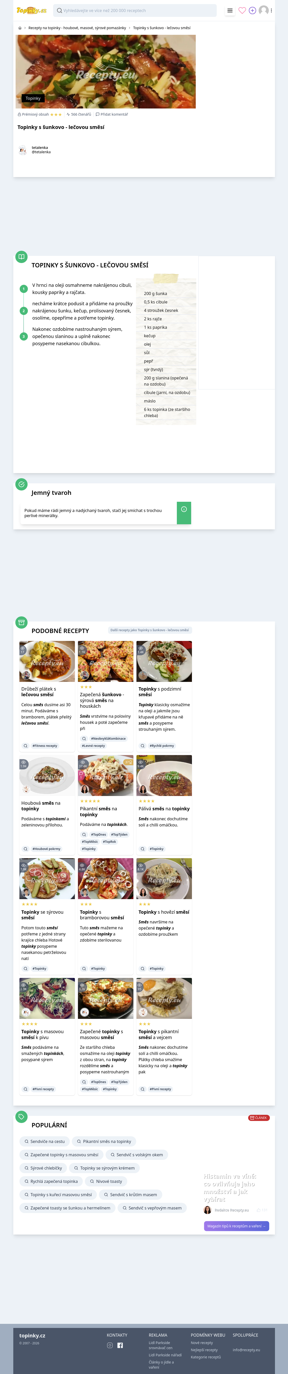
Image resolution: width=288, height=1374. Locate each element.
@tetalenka (41, 151)
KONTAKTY (117, 1335)
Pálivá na (164, 808)
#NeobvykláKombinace (108, 738)
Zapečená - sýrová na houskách (102, 700)
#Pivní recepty (43, 1089)
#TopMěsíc (90, 841)
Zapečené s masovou (101, 1034)
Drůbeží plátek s (38, 692)
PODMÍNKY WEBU (208, 1335)
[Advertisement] (236, 53)
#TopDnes (98, 834)
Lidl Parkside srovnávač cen (160, 1345)
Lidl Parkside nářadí (165, 1355)
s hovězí (164, 912)
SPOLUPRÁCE (245, 1335)
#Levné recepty (93, 746)
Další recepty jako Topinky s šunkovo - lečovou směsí (149, 630)
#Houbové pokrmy (47, 849)
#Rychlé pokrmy (162, 746)
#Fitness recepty (45, 746)
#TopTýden (119, 834)
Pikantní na (98, 811)
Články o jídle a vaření (161, 1365)
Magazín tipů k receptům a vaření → (236, 1226)
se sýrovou (42, 915)
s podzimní (160, 692)
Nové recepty (202, 1342)
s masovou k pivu (42, 1034)
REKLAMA (158, 1335)
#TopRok (109, 841)
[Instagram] (110, 1345)
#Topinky (89, 849)
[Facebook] (120, 1345)
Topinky (33, 98)
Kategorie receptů (206, 1357)
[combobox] (135, 10)
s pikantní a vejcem (159, 1034)
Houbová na (41, 806)
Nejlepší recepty (204, 1349)
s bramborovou (102, 915)
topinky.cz (32, 1335)
